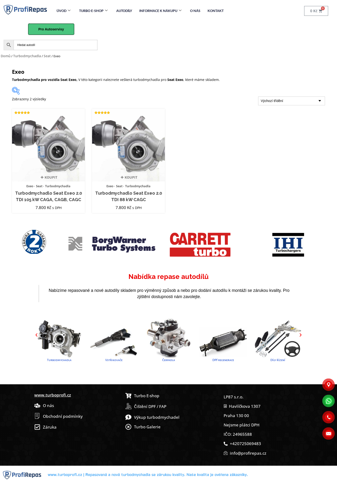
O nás (195, 11)
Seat (47, 56)
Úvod (63, 11)
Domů (6, 56)
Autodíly (124, 11)
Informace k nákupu (160, 11)
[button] (36, 335)
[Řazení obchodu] (291, 100)
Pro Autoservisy (51, 29)
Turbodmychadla (27, 56)
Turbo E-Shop (93, 11)
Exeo (29, 186)
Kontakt (216, 11)
